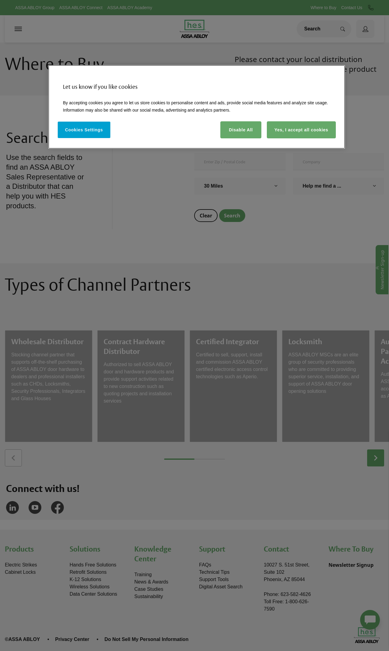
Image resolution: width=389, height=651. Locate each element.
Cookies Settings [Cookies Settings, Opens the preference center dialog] (84, 129)
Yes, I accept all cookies (301, 129)
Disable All (241, 129)
